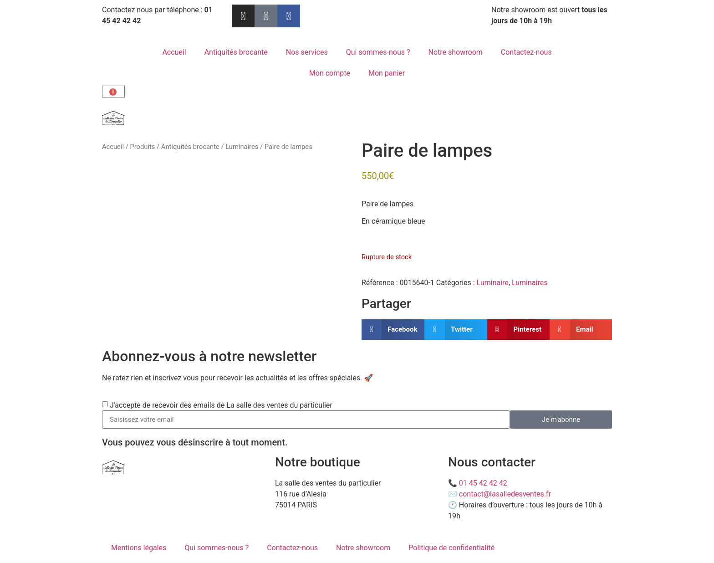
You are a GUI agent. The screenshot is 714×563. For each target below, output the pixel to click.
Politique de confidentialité (451, 547)
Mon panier (386, 73)
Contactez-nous (526, 52)
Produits (142, 147)
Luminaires (241, 147)
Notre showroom (455, 52)
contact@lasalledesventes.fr (505, 494)
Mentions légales (138, 547)
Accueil (174, 52)
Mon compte (329, 73)
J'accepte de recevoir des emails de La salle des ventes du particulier (221, 405)
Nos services (307, 52)
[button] (393, 329)
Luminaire (493, 282)
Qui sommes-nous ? (378, 52)
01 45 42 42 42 (483, 483)
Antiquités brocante (236, 52)
